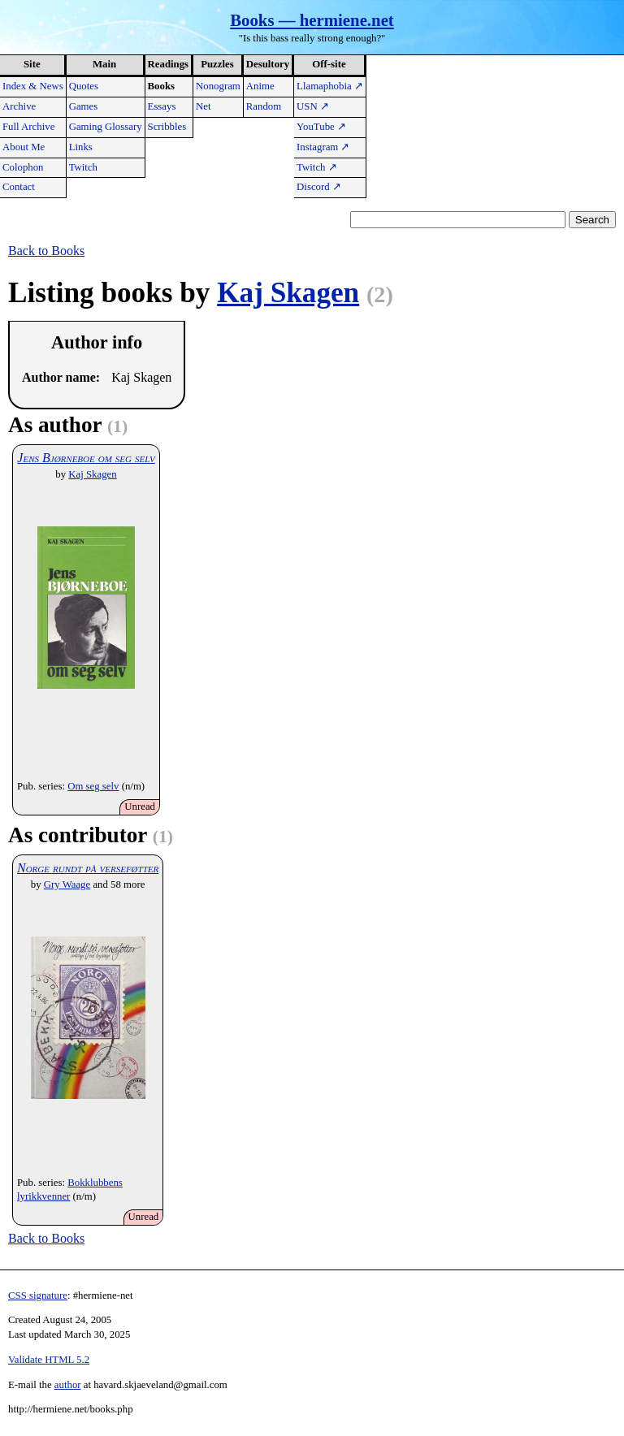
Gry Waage (67, 884)
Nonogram (218, 86)
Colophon (22, 167)
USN (313, 106)
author (67, 1385)
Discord (319, 186)
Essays (162, 106)
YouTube (321, 126)
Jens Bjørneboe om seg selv (85, 458)
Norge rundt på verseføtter (87, 868)
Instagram (323, 147)
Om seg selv (93, 786)
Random (263, 106)
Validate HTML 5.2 (48, 1359)
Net (203, 106)
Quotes (83, 86)
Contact (18, 186)
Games (83, 106)
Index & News (32, 86)
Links (81, 147)
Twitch (83, 167)
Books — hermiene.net (312, 20)
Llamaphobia (330, 86)
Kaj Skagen (288, 293)
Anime (260, 86)
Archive (19, 106)
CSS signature (37, 1295)
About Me (23, 147)
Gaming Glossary (105, 126)
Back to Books (46, 250)
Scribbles (167, 126)
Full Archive (28, 126)
